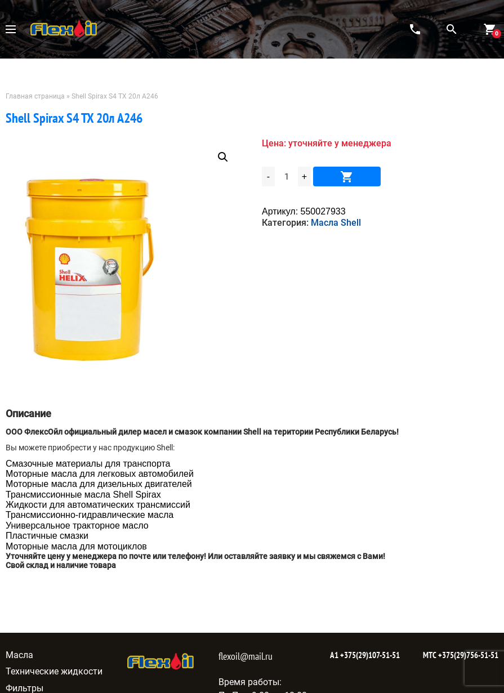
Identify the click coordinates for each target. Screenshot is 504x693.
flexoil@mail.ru (245, 656)
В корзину (347, 176)
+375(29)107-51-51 (369, 655)
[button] (223, 157)
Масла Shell (336, 222)
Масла (19, 655)
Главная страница (35, 96)
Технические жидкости (54, 671)
